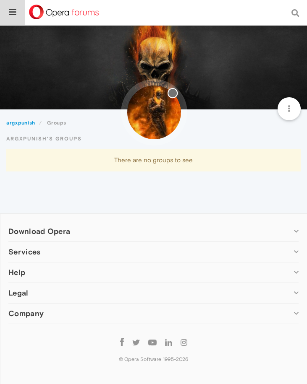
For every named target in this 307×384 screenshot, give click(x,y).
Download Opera (39, 231)
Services (24, 251)
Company (26, 313)
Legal (18, 292)
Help (16, 272)
